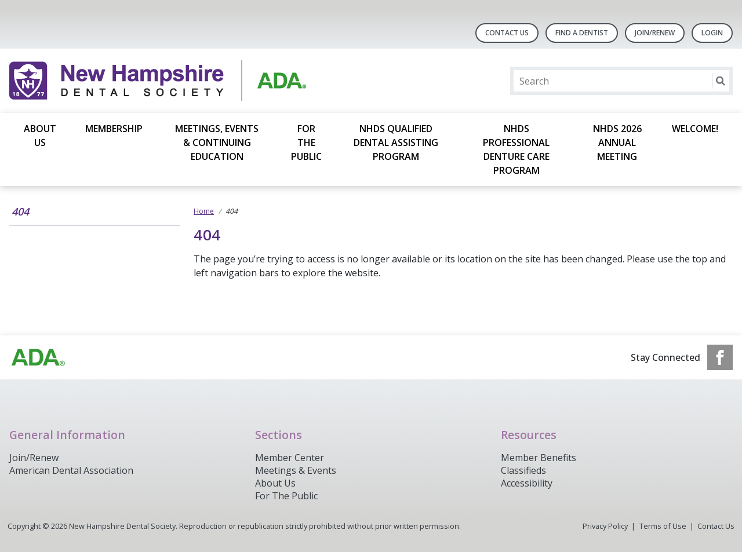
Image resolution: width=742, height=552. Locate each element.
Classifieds (523, 470)
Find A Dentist (581, 33)
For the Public (306, 142)
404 (20, 211)
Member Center (289, 457)
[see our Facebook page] (720, 357)
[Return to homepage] (159, 80)
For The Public (286, 495)
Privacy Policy (605, 526)
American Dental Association (71, 470)
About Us (40, 135)
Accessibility (526, 483)
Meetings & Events (295, 470)
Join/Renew (655, 33)
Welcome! (695, 128)
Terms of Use (662, 526)
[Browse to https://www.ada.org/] (38, 357)
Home (204, 211)
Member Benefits (538, 457)
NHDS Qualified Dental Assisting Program (396, 142)
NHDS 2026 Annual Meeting (617, 142)
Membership (114, 128)
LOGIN (712, 33)
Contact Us (507, 33)
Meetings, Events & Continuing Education (217, 142)
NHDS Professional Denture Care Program (516, 149)
